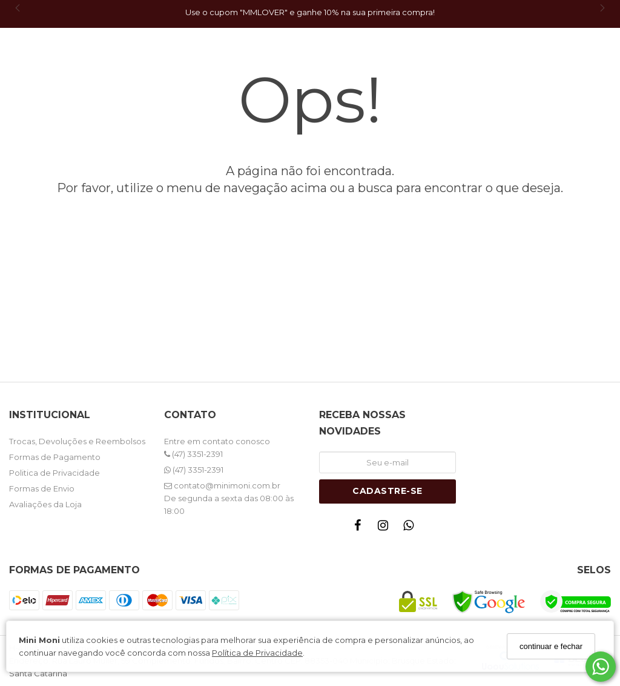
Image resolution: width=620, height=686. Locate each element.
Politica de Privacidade (54, 473)
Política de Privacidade (257, 653)
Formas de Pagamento (55, 457)
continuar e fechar (550, 646)
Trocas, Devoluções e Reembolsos (77, 441)
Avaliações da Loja (45, 504)
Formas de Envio (41, 488)
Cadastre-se (387, 490)
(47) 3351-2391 (193, 454)
